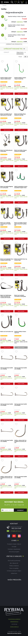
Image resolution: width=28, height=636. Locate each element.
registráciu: (20, 21)
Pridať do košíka (7, 311)
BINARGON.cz (14, 621)
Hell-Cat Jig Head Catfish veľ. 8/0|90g (20, 405)
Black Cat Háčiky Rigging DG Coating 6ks (6, 187)
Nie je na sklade (21, 347)
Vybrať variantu (7, 93)
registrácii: (5, 86)
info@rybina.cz (15, 531)
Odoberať (20, 510)
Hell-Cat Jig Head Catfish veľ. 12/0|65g (20, 477)
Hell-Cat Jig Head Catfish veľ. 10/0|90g (6, 368)
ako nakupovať (14, 563)
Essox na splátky (14, 568)
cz (26, 1)
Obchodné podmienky (14, 560)
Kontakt (14, 546)
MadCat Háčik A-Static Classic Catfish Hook (16, 25)
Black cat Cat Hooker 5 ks (6, 331)
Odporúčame (20, 52)
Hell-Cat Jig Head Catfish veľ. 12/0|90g (6, 441)
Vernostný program (14, 551)
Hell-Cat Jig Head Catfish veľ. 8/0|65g (6, 405)
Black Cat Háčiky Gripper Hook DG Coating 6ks (20, 151)
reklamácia (14, 573)
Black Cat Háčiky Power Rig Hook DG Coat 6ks (6, 114)
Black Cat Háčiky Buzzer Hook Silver (6, 151)
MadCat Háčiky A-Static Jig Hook (17, 16)
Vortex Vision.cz (14, 626)
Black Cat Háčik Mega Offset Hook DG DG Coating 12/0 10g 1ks (5, 296)
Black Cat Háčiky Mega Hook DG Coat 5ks (20, 114)
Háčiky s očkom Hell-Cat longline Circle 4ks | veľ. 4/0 (20, 441)
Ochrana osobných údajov (14, 570)
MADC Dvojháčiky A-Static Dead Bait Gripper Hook (20, 187)
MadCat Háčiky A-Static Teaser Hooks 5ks (16, 35)
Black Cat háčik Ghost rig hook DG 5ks (20, 259)
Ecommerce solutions (14, 619)
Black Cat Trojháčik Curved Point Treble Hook (5, 223)
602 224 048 (16, 528)
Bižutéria (4, 5)
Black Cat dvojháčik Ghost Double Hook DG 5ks (7, 259)
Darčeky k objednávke (14, 549)
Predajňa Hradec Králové (14, 544)
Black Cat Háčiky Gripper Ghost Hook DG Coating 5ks (20, 223)
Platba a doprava (14, 565)
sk (26, 3)
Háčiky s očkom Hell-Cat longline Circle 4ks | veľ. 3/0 (6, 477)
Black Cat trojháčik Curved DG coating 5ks (20, 296)
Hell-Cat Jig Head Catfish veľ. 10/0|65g (20, 368)
